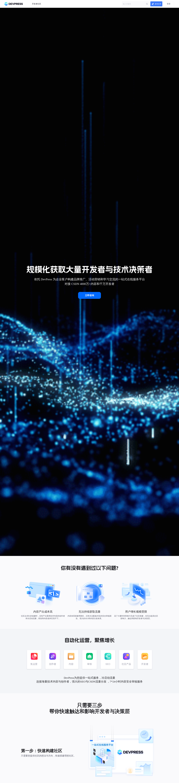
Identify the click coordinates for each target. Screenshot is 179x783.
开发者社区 (36, 4)
